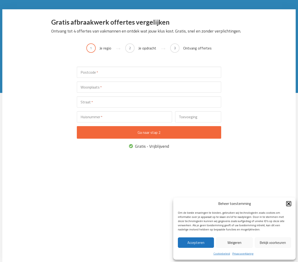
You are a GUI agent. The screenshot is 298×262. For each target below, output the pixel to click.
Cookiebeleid (221, 253)
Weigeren (234, 242)
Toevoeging (188, 117)
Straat (87, 102)
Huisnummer (91, 117)
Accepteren (195, 242)
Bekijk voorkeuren (273, 242)
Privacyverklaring (242, 253)
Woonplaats (91, 87)
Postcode (89, 72)
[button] (288, 203)
